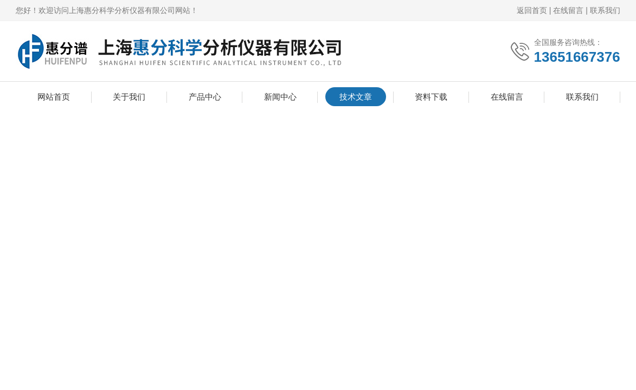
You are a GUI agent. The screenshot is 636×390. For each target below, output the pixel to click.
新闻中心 (280, 96)
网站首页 (53, 96)
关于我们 (129, 96)
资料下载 (431, 96)
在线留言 (568, 10)
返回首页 (532, 10)
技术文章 (355, 96)
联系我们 (605, 10)
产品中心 (205, 96)
